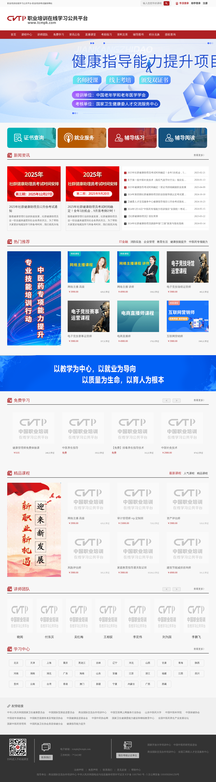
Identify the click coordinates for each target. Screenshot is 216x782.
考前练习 (105, 34)
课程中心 (26, 34)
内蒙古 (131, 684)
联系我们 (107, 770)
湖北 (49, 673)
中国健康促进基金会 (77, 718)
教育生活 (162, 241)
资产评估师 (173, 518)
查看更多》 (199, 155)
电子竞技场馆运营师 (179, 286)
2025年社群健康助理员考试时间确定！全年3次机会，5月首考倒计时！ (157, 172)
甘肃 (164, 663)
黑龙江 (81, 663)
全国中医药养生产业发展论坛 (173, 718)
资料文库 (121, 34)
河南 (16, 673)
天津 (32, 663)
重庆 (65, 663)
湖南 (32, 673)
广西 (147, 684)
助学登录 (196, 3)
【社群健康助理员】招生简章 (142, 216)
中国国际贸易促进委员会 (62, 712)
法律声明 (78, 770)
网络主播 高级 (76, 286)
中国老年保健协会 (16, 718)
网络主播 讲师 (125, 286)
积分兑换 (153, 34)
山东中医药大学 (153, 712)
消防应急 (136, 241)
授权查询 (169, 34)
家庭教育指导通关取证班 (132, 567)
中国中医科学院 (173, 712)
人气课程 (189, 473)
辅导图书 (137, 34)
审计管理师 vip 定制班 (130, 518)
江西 (180, 673)
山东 (98, 673)
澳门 (82, 684)
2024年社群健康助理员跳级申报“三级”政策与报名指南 (155, 223)
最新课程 (175, 473)
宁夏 (115, 684)
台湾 (49, 684)
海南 (82, 673)
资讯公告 (74, 34)
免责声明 (93, 770)
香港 (65, 684)
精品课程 (202, 473)
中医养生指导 (70, 447)
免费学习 (58, 34)
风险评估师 (74, 567)
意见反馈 (121, 770)
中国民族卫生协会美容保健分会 (46, 724)
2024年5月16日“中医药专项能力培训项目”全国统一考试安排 (157, 209)
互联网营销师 (175, 336)
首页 (12, 34)
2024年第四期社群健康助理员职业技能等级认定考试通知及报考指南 (157, 194)
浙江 (147, 673)
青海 (180, 663)
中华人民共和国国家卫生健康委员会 (26, 712)
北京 (16, 663)
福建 (164, 673)
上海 (49, 663)
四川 (197, 673)
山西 (147, 663)
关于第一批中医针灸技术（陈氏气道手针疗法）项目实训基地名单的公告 (157, 180)
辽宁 (115, 663)
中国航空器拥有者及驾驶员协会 (46, 718)
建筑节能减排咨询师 (179, 567)
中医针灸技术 (169, 447)
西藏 (164, 684)
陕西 (197, 663)
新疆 (98, 684)
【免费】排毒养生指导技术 (128, 447)
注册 (205, 3)
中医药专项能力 (198, 241)
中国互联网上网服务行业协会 (126, 712)
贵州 (16, 684)
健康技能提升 (178, 241)
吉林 (98, 663)
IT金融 (123, 241)
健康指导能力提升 (76, 724)
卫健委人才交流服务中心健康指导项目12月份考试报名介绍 (157, 201)
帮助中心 (136, 770)
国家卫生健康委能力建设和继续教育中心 (133, 718)
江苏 (131, 673)
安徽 (115, 673)
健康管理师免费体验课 (26, 447)
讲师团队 (42, 34)
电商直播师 (124, 336)
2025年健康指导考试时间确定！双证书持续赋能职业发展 (156, 187)
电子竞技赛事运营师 (80, 336)
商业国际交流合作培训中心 (92, 712)
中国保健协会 (193, 712)
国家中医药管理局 (16, 724)
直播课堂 (89, 34)
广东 (65, 673)
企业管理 (149, 241)
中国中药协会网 (100, 718)
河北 (131, 663)
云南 (32, 684)
